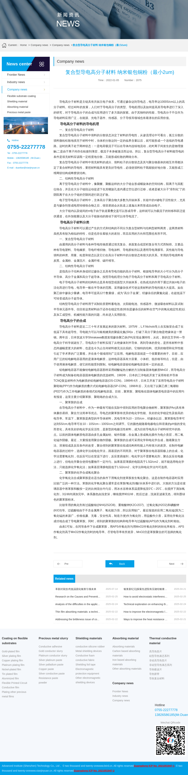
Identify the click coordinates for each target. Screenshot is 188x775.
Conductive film (10, 687)
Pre (66, 563)
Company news (39, 45)
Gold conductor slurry (51, 651)
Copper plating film (12, 660)
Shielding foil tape (86, 664)
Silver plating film (11, 655)
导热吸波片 (155, 669)
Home (23, 45)
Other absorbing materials (126, 668)
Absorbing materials (123, 646)
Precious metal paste (19, 112)
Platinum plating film (13, 664)
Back (122, 563)
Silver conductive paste (52, 673)
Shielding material (17, 101)
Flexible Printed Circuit (14, 682)
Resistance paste (48, 678)
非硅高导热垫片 (158, 660)
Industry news (16, 82)
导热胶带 (154, 673)
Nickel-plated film (11, 669)
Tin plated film (9, 673)
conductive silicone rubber (90, 646)
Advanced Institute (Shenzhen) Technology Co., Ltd (30, 765)
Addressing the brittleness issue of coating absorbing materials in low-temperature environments (109, 619)
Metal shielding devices (89, 651)
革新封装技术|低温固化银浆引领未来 (75, 589)
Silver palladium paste (51, 664)
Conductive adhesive (50, 646)
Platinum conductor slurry (53, 655)
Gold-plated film (10, 651)
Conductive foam (85, 655)
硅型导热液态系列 (159, 655)
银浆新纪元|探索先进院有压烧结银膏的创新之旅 (150, 589)
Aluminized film (10, 678)
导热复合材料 (156, 678)
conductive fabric (85, 660)
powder (43, 682)
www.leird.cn (105, 765)
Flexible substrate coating (21, 96)
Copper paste (46, 669)
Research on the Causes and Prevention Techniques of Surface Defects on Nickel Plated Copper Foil (111, 596)
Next (171, 563)
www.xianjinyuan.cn (41, 770)
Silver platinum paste (50, 660)
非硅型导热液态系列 (160, 664)
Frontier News (16, 74)
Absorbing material (17, 106)
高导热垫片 (155, 651)
